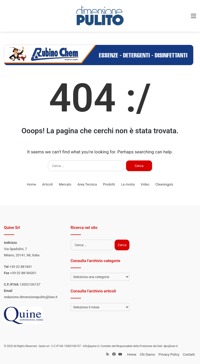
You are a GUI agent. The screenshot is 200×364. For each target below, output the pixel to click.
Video (145, 184)
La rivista (128, 184)
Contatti (189, 354)
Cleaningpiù (164, 184)
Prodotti (109, 184)
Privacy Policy (169, 354)
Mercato (65, 184)
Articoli (47, 184)
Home (31, 184)
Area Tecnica (87, 184)
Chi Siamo (147, 354)
